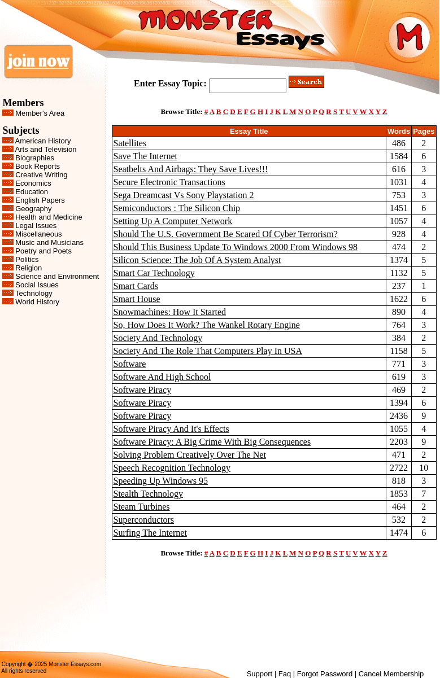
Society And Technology (158, 338)
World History (37, 302)
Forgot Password (324, 674)
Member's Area (39, 113)
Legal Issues (35, 225)
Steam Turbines (142, 506)
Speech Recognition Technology (172, 468)
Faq (284, 674)
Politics (26, 259)
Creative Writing (41, 174)
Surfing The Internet (150, 532)
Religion (28, 268)
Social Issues (37, 285)
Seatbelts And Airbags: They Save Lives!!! (191, 169)
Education (31, 191)
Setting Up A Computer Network (173, 221)
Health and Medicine (48, 217)
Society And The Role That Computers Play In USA (208, 351)
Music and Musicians (49, 242)
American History (43, 141)
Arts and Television (46, 149)
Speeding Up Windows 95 (161, 480)
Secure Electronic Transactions (169, 182)
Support (260, 674)
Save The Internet (145, 156)
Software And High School (162, 377)
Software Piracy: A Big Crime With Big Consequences (212, 442)
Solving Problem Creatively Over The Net (190, 455)
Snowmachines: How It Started (170, 312)
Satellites (130, 143)
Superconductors (144, 519)
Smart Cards (136, 286)
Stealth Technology (148, 493)
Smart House (137, 299)
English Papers (39, 200)
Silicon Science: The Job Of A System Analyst (197, 260)
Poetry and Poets (43, 251)
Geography (33, 208)
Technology (34, 293)
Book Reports (37, 166)
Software (130, 364)
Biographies (34, 158)
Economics (33, 183)
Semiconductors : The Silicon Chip (177, 208)
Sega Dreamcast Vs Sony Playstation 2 (184, 195)
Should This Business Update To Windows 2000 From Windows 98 (236, 247)
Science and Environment (57, 276)
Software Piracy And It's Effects (171, 429)
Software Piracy (143, 390)
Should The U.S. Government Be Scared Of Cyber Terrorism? (226, 234)
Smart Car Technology (154, 273)
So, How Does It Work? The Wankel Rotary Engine (207, 325)
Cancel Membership (391, 674)
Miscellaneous (38, 234)
